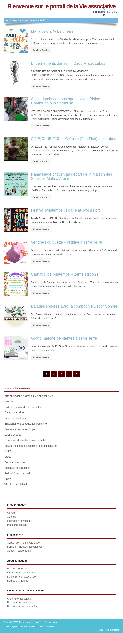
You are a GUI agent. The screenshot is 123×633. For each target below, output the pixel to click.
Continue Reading (41, 50)
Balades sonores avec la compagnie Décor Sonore (74, 306)
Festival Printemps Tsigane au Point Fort (65, 210)
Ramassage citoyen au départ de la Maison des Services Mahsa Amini (71, 176)
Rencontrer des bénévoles (22, 606)
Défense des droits (15, 418)
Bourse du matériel (18, 580)
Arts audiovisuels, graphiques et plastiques (28, 396)
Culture (8, 401)
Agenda (11, 516)
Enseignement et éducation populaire (25, 423)
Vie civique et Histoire (16, 484)
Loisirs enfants (12, 434)
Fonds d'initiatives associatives (25, 546)
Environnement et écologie (19, 429)
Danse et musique (14, 412)
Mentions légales (17, 524)
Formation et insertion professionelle (25, 440)
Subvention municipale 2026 (23, 542)
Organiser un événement (21, 572)
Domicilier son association (22, 576)
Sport (7, 479)
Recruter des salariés (19, 602)
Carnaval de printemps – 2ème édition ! (64, 274)
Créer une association (19, 598)
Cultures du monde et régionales (22, 407)
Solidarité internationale (17, 473)
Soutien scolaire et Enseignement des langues (30, 445)
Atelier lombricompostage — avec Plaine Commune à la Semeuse (65, 101)
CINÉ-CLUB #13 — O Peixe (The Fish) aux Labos (73, 138)
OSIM (7, 451)
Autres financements (19, 550)
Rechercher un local (18, 568)
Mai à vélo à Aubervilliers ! (53, 31)
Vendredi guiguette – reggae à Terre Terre (66, 242)
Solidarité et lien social (17, 468)
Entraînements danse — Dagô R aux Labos (68, 63)
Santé (7, 456)
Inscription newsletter (19, 520)
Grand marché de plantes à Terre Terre (64, 338)
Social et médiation (15, 462)
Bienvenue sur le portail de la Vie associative (61, 6)
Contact (11, 512)
